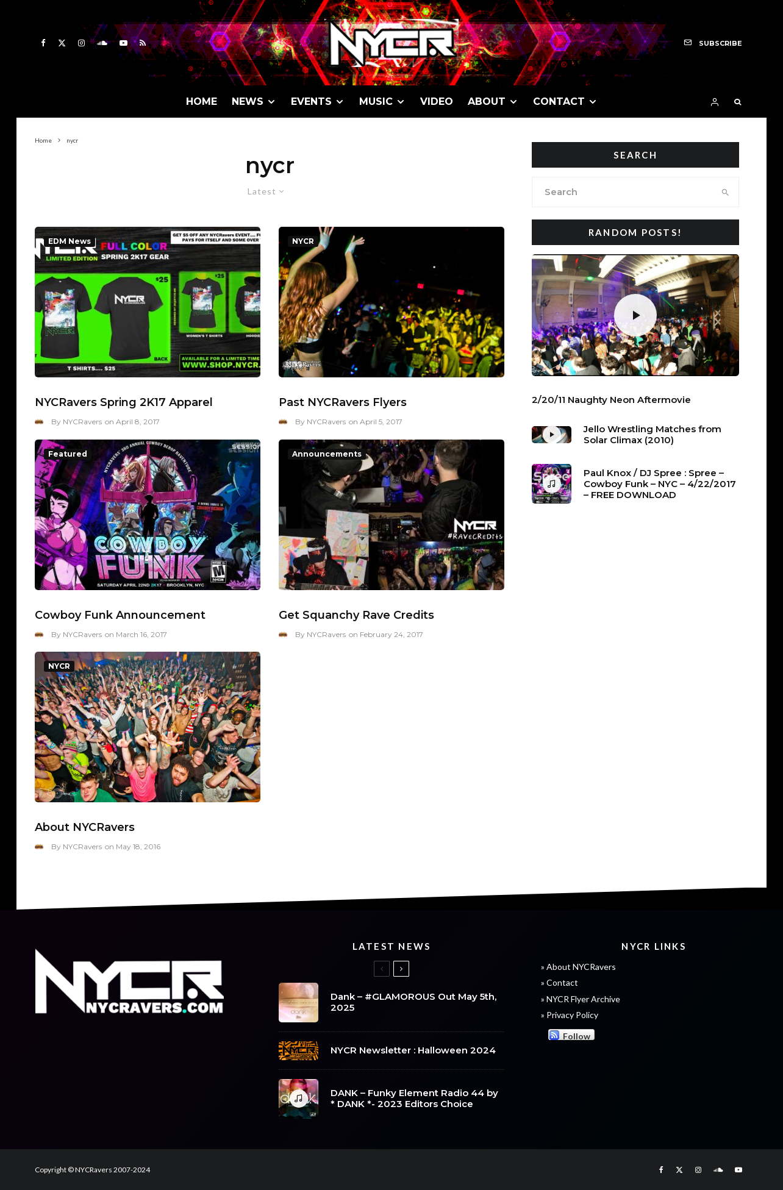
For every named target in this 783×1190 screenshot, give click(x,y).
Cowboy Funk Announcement (120, 615)
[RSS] (143, 43)
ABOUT (487, 101)
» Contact (559, 982)
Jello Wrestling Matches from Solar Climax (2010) (652, 435)
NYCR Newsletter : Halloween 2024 (413, 1050)
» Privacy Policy (569, 1015)
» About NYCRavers (578, 966)
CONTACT (559, 101)
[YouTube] (123, 43)
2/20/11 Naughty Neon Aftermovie (611, 399)
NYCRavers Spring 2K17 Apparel (124, 402)
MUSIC (376, 101)
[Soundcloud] (102, 43)
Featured (67, 453)
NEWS (247, 101)
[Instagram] (81, 43)
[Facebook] (43, 43)
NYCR (303, 241)
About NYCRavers (85, 827)
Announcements (327, 453)
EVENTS (311, 101)
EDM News (69, 241)
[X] (62, 43)
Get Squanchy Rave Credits (356, 615)
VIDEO (436, 101)
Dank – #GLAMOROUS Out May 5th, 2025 (413, 1002)
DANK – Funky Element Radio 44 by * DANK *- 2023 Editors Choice (414, 1100)
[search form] (622, 192)
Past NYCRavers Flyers (343, 402)
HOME (201, 101)
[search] (725, 192)
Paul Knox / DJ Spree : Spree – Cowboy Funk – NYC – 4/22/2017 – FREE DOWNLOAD (660, 484)
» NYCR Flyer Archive (580, 999)
